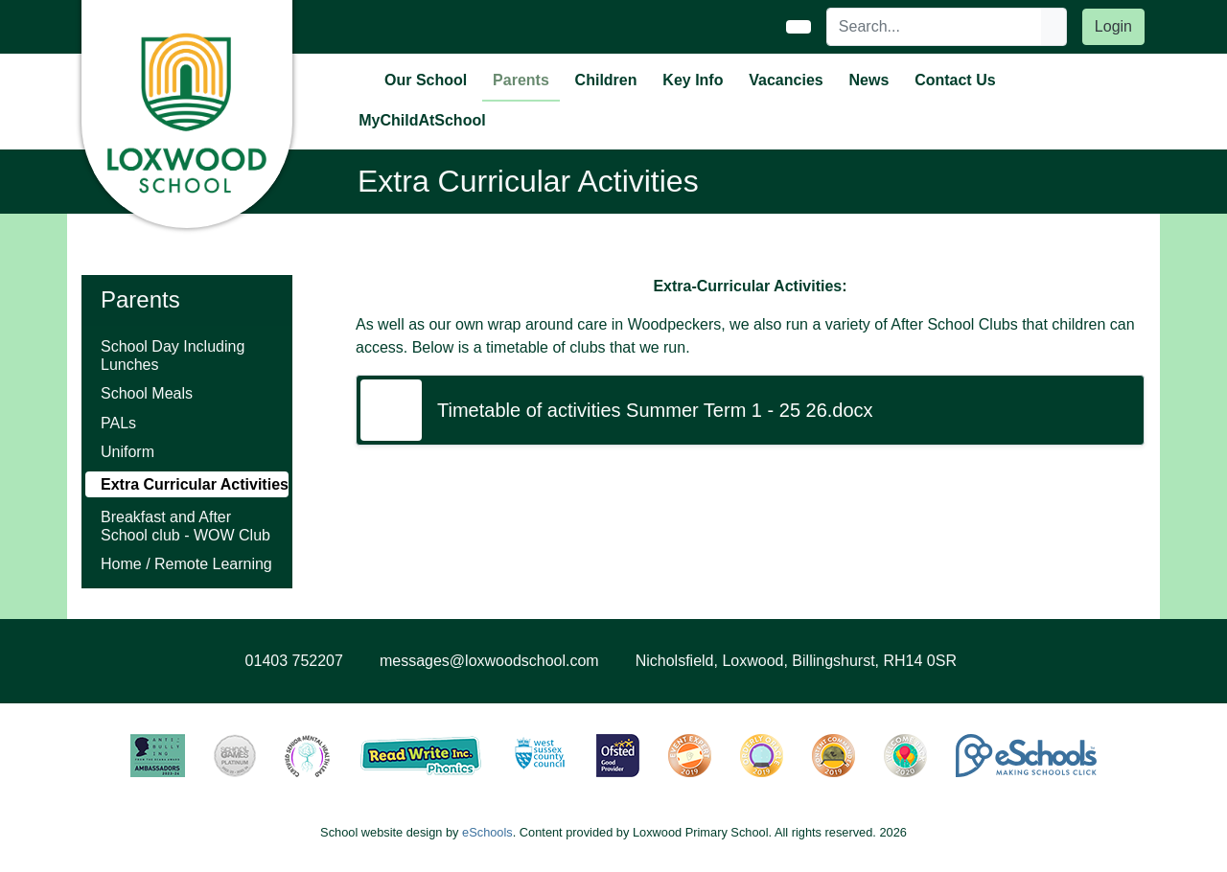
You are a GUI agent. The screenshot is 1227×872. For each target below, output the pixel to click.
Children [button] (606, 80)
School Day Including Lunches (172, 355)
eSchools (487, 832)
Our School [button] (425, 80)
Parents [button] (521, 80)
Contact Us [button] (954, 80)
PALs (118, 423)
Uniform (127, 452)
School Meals (147, 393)
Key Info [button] (692, 80)
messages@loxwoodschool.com (489, 661)
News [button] (869, 80)
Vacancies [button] (785, 80)
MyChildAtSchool (422, 120)
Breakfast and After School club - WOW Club (185, 526)
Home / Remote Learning (186, 564)
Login (1113, 26)
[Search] (934, 27)
